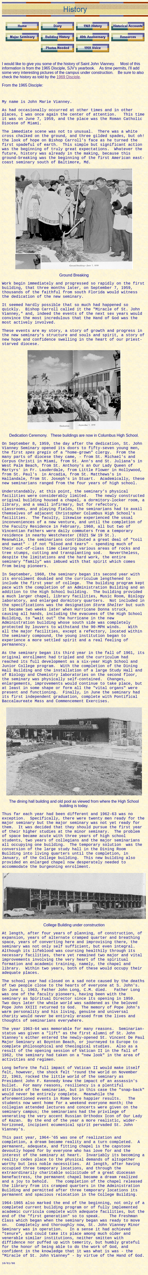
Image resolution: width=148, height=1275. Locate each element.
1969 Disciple (68, 77)
